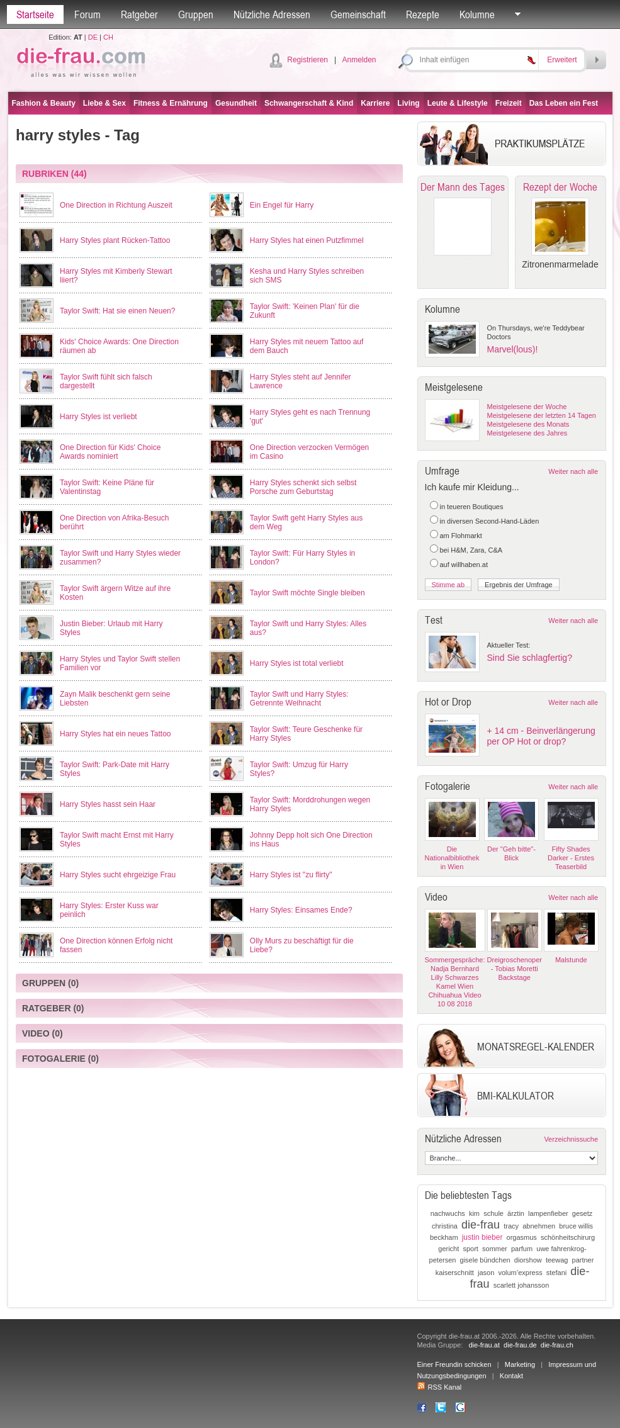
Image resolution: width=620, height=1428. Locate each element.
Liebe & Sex (104, 103)
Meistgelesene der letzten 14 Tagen (541, 415)
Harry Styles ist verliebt (98, 416)
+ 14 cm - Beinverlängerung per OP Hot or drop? (541, 736)
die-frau (480, 1224)
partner (583, 1260)
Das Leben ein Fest (563, 103)
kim (474, 1213)
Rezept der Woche (560, 187)
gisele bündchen (485, 1260)
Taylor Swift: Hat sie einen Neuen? (117, 310)
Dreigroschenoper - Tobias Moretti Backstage (514, 968)
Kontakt (511, 1376)
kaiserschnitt (455, 1272)
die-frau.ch (557, 1345)
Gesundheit (236, 103)
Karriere (375, 103)
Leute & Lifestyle (457, 103)
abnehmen (538, 1226)
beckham (444, 1237)
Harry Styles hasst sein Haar (107, 804)
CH (108, 37)
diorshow (528, 1260)
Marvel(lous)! (512, 349)
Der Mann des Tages (462, 187)
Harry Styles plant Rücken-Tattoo (115, 240)
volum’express (520, 1272)
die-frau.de (520, 1345)
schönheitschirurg (568, 1237)
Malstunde (571, 960)
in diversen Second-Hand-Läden (489, 521)
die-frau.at (484, 1345)
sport (470, 1248)
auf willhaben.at (464, 564)
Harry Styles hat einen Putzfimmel (307, 240)
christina (445, 1226)
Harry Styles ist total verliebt (297, 663)
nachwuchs (448, 1213)
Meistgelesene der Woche (527, 406)
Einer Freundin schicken (454, 1364)
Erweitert (562, 59)
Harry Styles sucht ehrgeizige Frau (118, 874)
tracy (511, 1226)
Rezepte (422, 14)
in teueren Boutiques (472, 506)
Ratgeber (139, 14)
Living (408, 103)
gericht (448, 1248)
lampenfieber (548, 1213)
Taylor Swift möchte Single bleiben (307, 592)
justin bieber (482, 1237)
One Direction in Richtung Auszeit (116, 205)
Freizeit (508, 103)
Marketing (520, 1364)
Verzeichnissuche (571, 1139)
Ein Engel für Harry (281, 205)
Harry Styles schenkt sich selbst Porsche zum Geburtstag (303, 487)
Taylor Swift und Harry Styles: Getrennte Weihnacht (299, 698)
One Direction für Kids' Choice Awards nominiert (110, 452)
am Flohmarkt (461, 535)
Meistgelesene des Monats (528, 424)
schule (493, 1213)
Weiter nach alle (573, 471)
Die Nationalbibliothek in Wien (452, 857)
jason (486, 1272)
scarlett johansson (521, 1285)
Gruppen (195, 14)
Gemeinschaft (358, 14)
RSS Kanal (439, 1387)
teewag (557, 1260)
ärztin (515, 1213)
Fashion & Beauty (44, 103)
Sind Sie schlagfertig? (529, 658)
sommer (494, 1248)
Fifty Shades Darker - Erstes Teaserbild (571, 857)
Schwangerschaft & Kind (308, 103)
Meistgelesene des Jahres (527, 433)
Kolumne (477, 14)
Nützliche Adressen (272, 14)
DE (93, 37)
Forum (87, 14)
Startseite (35, 14)
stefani (556, 1272)
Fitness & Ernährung (170, 103)
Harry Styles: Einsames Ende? (301, 910)
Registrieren (307, 59)
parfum (522, 1248)
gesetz (582, 1213)
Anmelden (359, 59)
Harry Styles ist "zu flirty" (291, 874)
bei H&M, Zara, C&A (471, 550)
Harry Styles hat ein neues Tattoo (115, 733)
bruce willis (576, 1226)
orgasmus (522, 1237)
